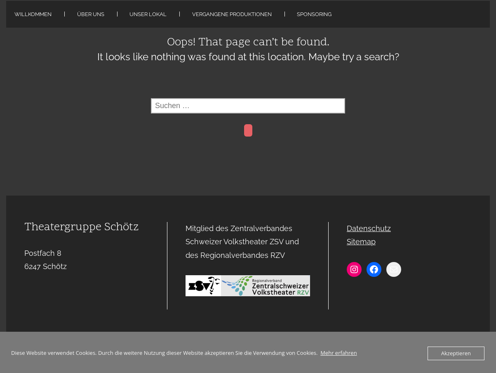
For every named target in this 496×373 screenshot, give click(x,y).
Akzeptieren (456, 353)
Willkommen (33, 14)
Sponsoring (314, 14)
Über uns (90, 14)
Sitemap (361, 241)
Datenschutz (369, 228)
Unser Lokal (148, 14)
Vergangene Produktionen (232, 14)
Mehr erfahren (338, 352)
